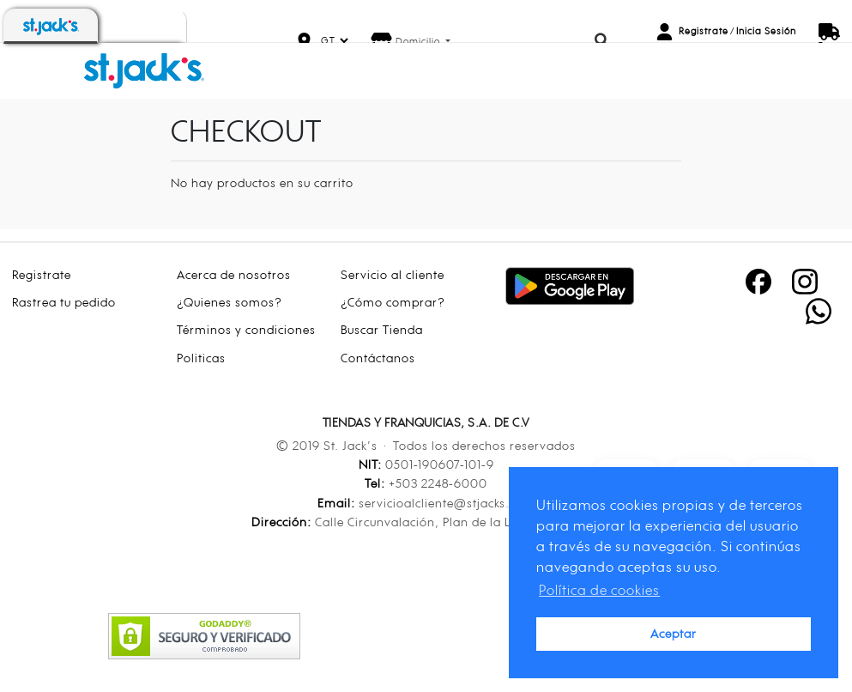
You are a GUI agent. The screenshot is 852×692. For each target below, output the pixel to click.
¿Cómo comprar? (393, 301)
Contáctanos (378, 357)
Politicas (201, 357)
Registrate (703, 31)
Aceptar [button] (673, 633)
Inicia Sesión (766, 31)
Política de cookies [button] (599, 589)
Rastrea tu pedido (64, 301)
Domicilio (419, 41)
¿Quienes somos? (229, 301)
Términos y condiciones (246, 329)
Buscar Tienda (382, 329)
